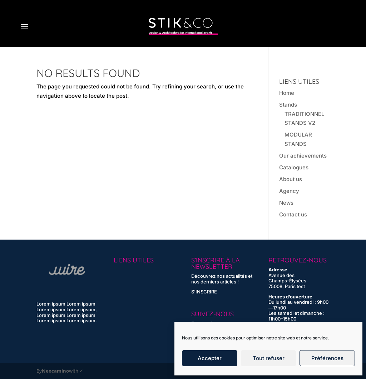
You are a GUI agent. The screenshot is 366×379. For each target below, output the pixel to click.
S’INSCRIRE (204, 292)
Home (286, 92)
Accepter (210, 358)
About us (290, 179)
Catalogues (293, 167)
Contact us (293, 214)
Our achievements (303, 155)
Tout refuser (269, 358)
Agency (289, 191)
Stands (288, 104)
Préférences (327, 358)
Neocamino (55, 371)
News (286, 202)
